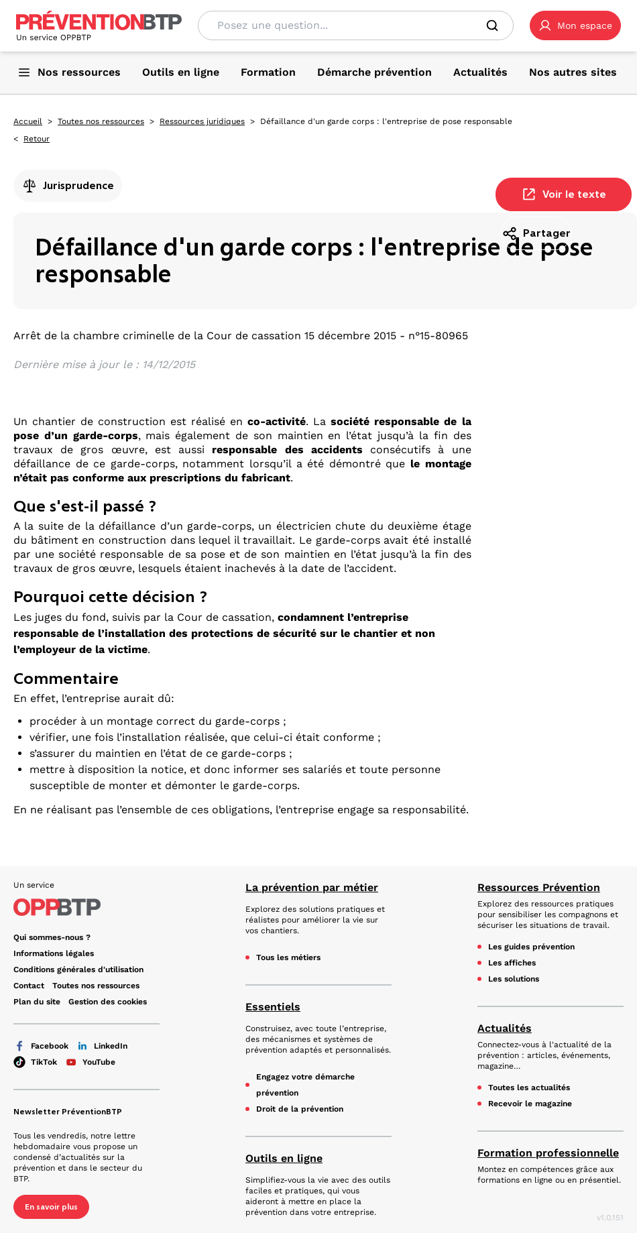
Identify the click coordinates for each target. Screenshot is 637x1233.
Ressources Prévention (538, 887)
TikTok (35, 1062)
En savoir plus (51, 1207)
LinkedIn (101, 1046)
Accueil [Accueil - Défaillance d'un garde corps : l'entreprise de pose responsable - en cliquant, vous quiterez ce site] (27, 121)
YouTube (90, 1062)
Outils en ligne (284, 1158)
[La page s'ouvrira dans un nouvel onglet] (575, 25)
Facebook (40, 1046)
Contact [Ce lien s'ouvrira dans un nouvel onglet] (28, 985)
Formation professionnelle (548, 1153)
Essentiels (272, 1006)
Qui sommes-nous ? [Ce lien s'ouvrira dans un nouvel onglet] (52, 937)
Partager (536, 233)
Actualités (504, 1028)
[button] (575, 25)
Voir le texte (563, 194)
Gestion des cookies (107, 1001)
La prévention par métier (311, 887)
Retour (36, 139)
